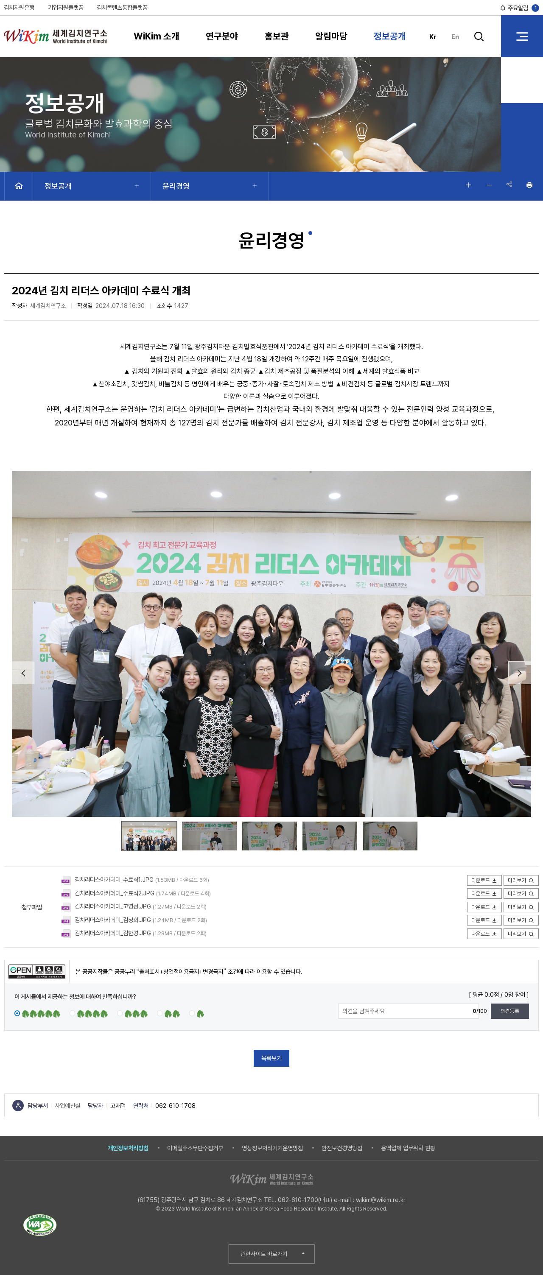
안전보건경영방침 (342, 1148)
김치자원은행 (19, 7)
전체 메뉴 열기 (522, 36)
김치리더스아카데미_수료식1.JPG (114, 879)
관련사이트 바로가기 (264, 1253)
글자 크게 (466, 185)
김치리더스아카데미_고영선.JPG (113, 906)
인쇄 (529, 185)
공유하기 (508, 185)
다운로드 (484, 880)
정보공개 (390, 36)
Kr (433, 36)
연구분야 (222, 36)
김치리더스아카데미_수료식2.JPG (114, 893)
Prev (23, 672)
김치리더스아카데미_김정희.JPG (113, 919)
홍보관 (277, 36)
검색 (479, 36)
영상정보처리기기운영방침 (272, 1148)
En (455, 36)
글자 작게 (487, 185)
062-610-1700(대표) (305, 1199)
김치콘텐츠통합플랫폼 (122, 7)
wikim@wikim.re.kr (381, 1199)
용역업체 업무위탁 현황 (408, 1148)
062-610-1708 (175, 1105)
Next (519, 672)
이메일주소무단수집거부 (195, 1148)
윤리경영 (176, 186)
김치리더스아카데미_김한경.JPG (113, 933)
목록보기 (271, 1058)
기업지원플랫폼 (66, 7)
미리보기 (521, 880)
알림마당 (331, 36)
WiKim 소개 (156, 36)
